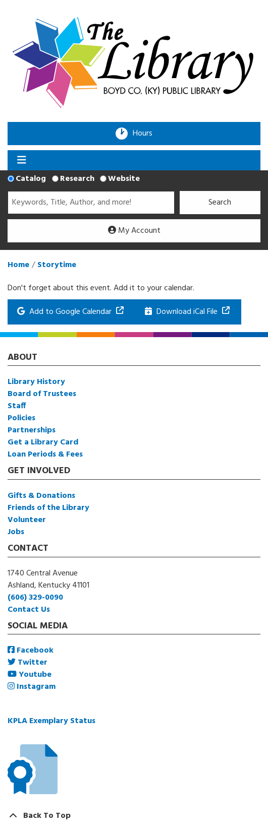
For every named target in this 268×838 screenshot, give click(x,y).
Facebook (30, 650)
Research (77, 179)
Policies (21, 418)
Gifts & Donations (41, 495)
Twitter (27, 662)
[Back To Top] (134, 815)
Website (124, 179)
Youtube (29, 674)
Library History (36, 382)
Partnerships (32, 430)
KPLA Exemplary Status (51, 721)
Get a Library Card (43, 442)
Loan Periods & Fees (45, 454)
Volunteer (27, 520)
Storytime (56, 265)
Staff (17, 406)
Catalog (31, 179)
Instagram (32, 686)
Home (18, 265)
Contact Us (29, 609)
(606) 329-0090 (35, 597)
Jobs (16, 532)
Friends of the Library (48, 507)
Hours (146, 133)
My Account (134, 230)
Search (219, 202)
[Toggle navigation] (21, 160)
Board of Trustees (42, 394)
